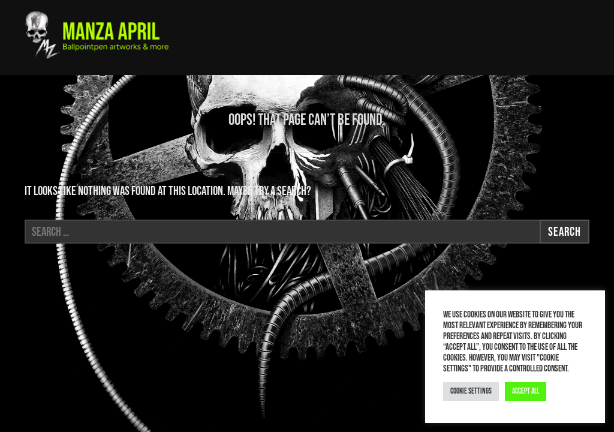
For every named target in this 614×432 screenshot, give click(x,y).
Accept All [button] (525, 391)
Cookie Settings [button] (471, 391)
